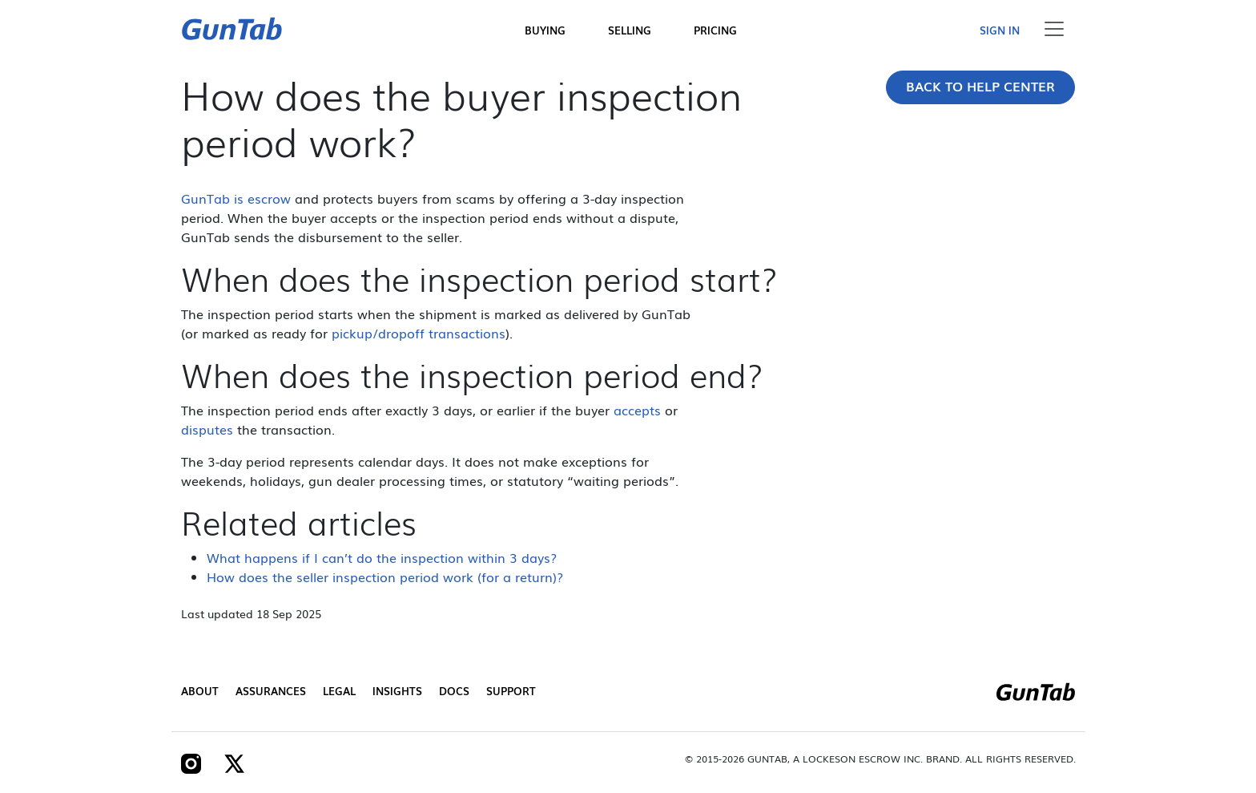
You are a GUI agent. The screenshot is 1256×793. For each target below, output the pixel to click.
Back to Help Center (980, 85)
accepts (637, 409)
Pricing (715, 30)
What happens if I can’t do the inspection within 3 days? (382, 557)
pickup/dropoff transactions (418, 332)
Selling (629, 30)
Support (511, 690)
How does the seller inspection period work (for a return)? (385, 576)
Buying (545, 30)
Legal (339, 690)
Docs (454, 690)
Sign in (1000, 30)
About (200, 690)
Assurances (270, 690)
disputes (207, 429)
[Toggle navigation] (1054, 29)
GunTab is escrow (236, 198)
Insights (397, 690)
